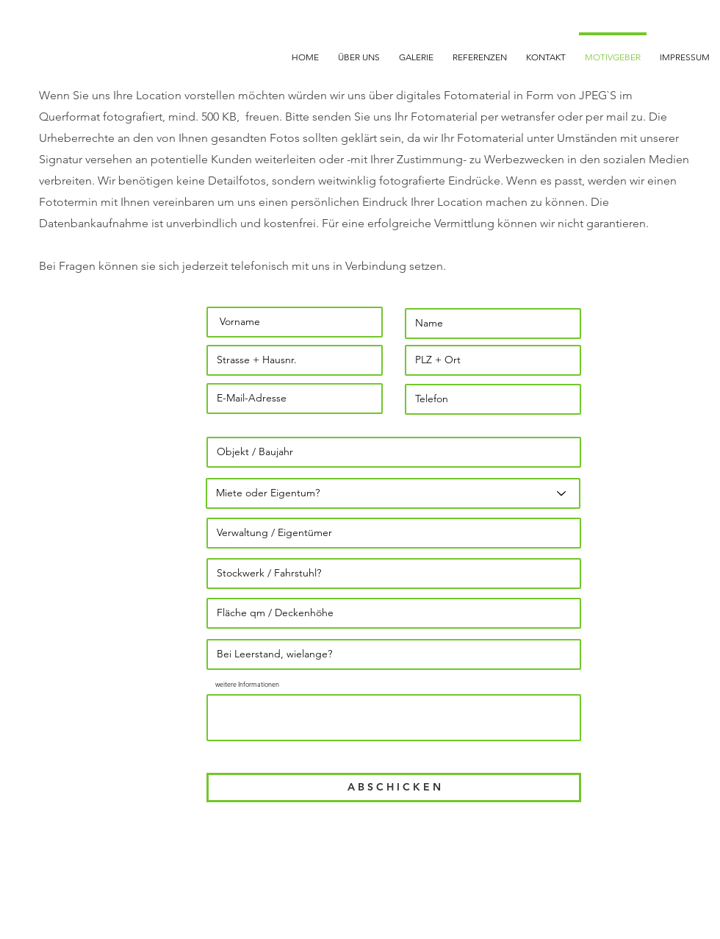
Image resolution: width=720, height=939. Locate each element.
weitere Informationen (247, 684)
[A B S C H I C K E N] (393, 787)
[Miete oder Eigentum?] (393, 493)
